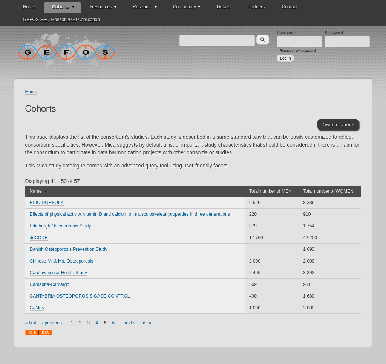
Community (184, 6)
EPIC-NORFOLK (47, 202)
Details (224, 6)
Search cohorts (339, 124)
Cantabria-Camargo (49, 284)
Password (335, 33)
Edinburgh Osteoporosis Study (60, 226)
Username (287, 33)
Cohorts (60, 6)
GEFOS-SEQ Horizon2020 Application (61, 19)
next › (129, 323)
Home (29, 6)
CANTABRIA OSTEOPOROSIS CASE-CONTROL (80, 296)
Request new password (298, 50)
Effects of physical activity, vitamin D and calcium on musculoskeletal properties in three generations (130, 214)
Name (38, 191)
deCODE (39, 237)
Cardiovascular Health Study (58, 272)
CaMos (37, 307)
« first (30, 323)
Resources (101, 6)
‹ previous (52, 323)
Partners (256, 6)
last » (146, 323)
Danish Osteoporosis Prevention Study (68, 249)
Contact (289, 6)
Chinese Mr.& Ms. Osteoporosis (61, 261)
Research (142, 6)
